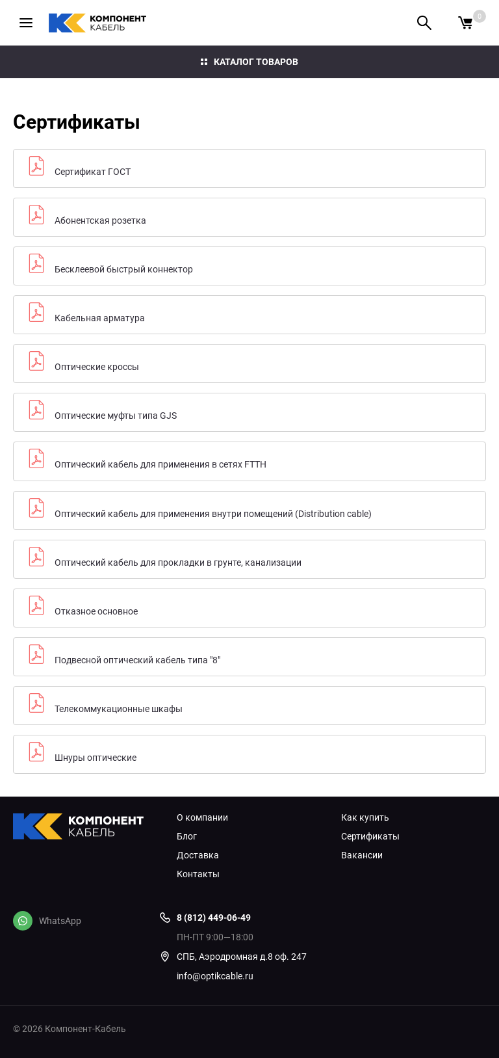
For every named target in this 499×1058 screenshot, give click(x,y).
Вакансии (362, 855)
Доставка (198, 855)
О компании (202, 817)
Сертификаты (370, 836)
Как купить (365, 817)
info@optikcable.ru (215, 976)
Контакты (198, 874)
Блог (187, 836)
